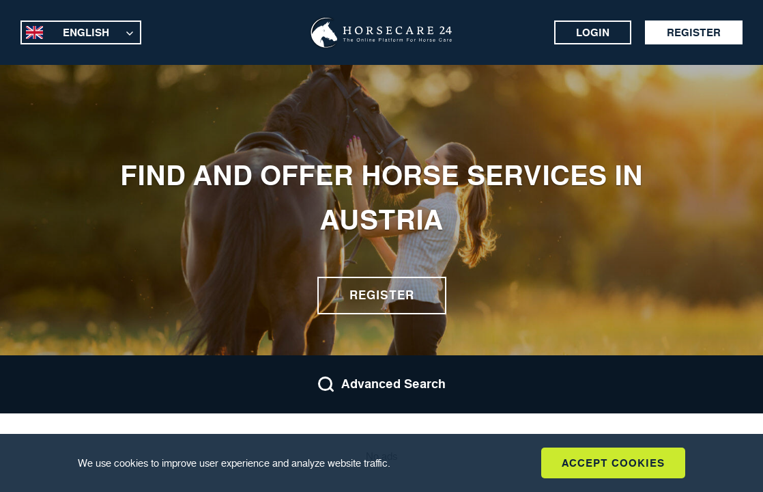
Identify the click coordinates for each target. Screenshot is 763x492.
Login (592, 32)
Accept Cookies (613, 463)
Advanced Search (381, 384)
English (86, 32)
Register (694, 32)
